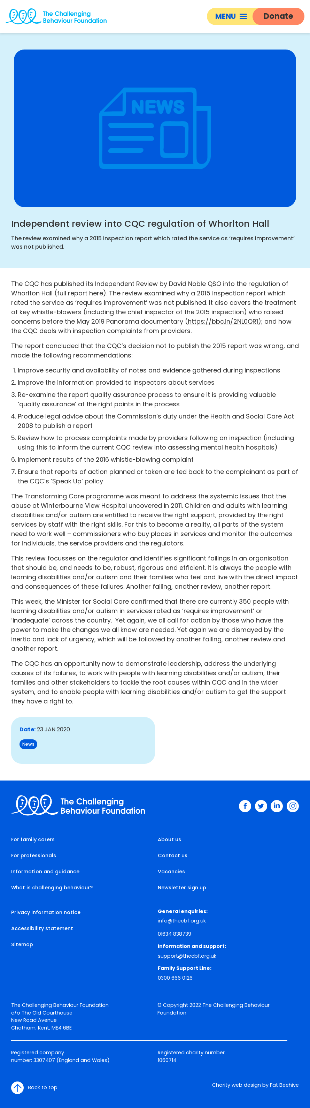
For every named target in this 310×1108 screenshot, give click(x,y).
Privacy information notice (45, 912)
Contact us (172, 855)
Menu (231, 16)
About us (169, 839)
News (28, 744)
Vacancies (171, 871)
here (96, 293)
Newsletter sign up (182, 887)
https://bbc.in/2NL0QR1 (223, 321)
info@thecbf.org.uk (182, 920)
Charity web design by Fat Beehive (255, 1084)
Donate (278, 16)
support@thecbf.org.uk (187, 955)
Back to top (34, 1087)
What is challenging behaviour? (52, 887)
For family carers (33, 839)
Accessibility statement (42, 928)
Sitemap (22, 944)
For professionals (33, 855)
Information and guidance (45, 871)
